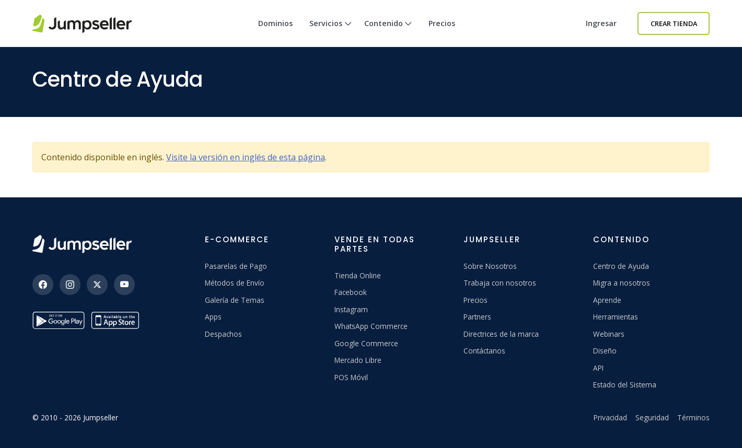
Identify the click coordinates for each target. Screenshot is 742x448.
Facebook (350, 292)
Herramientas (615, 317)
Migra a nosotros (621, 283)
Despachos (223, 334)
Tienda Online (357, 275)
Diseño (605, 351)
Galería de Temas (234, 300)
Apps (213, 317)
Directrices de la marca (501, 334)
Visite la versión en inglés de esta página (245, 157)
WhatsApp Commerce (371, 326)
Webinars (608, 334)
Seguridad (652, 417)
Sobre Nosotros (490, 266)
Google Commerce (366, 343)
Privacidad (610, 417)
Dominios (275, 23)
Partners (477, 317)
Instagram (351, 309)
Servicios (330, 32)
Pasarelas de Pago (236, 266)
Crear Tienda (674, 23)
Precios (441, 23)
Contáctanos (484, 351)
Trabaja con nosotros (499, 283)
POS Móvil (351, 377)
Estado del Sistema (624, 385)
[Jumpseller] (82, 244)
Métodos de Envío (234, 283)
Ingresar (601, 23)
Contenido (388, 32)
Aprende (607, 300)
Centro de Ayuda (621, 266)
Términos (693, 417)
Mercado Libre (357, 360)
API (598, 368)
